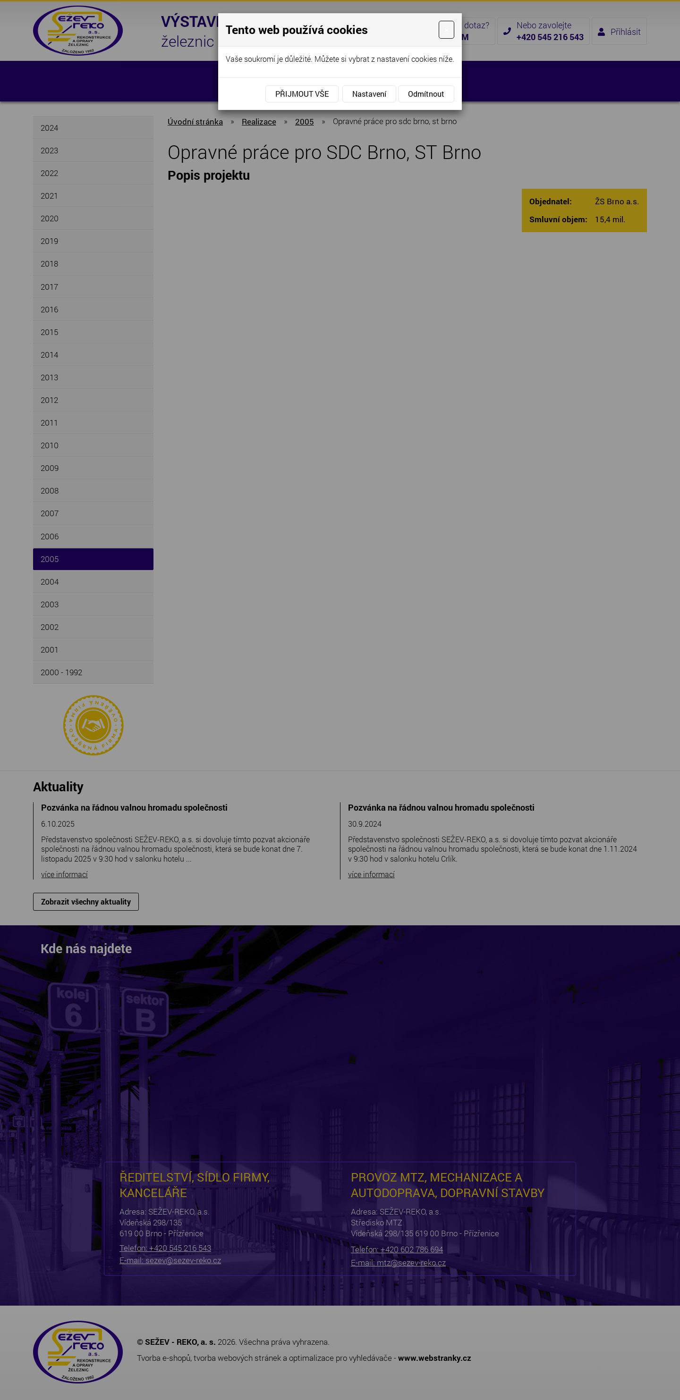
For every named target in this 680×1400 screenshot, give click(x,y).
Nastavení (369, 94)
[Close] (446, 30)
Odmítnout (426, 94)
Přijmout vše (302, 94)
